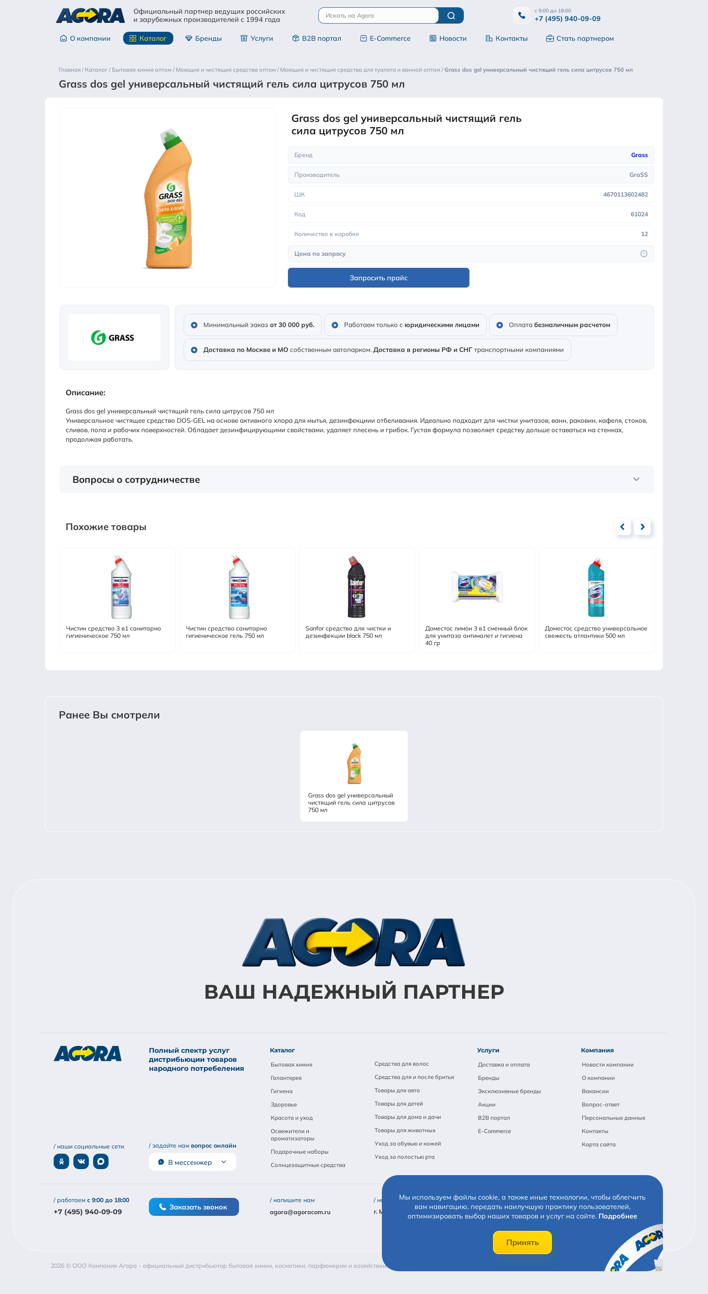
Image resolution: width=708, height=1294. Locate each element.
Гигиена (282, 1091)
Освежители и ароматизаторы (293, 1134)
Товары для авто (397, 1090)
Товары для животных (405, 1130)
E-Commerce (385, 38)
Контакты (506, 38)
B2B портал (316, 38)
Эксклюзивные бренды (509, 1091)
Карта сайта (599, 1144)
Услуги (256, 38)
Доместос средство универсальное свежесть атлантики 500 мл (596, 632)
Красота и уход (292, 1117)
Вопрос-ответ (601, 1104)
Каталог (147, 38)
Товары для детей (399, 1103)
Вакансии (595, 1091)
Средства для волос (402, 1063)
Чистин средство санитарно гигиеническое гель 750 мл (226, 632)
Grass (639, 155)
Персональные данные (613, 1117)
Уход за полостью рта (405, 1156)
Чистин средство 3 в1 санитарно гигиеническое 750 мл (113, 632)
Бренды (203, 38)
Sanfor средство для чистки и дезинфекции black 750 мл (348, 632)
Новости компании (608, 1064)
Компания (597, 1050)
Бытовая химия (291, 1064)
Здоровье (284, 1104)
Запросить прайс (379, 277)
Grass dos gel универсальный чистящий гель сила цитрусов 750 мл (351, 803)
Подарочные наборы (300, 1151)
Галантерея (286, 1077)
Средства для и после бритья (414, 1076)
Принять (522, 1242)
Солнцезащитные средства (308, 1164)
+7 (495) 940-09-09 (568, 18)
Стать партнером (580, 38)
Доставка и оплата (504, 1064)
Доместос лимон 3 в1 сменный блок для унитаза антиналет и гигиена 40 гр (476, 636)
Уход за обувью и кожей (408, 1143)
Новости (448, 38)
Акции (487, 1104)
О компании (85, 38)
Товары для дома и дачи (408, 1116)
